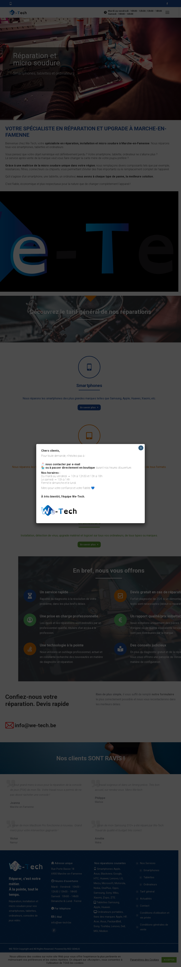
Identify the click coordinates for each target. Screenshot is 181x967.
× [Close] (141, 448)
